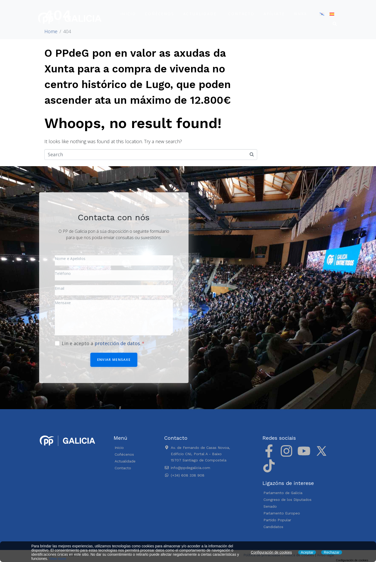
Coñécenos (159, 13)
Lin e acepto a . (103, 343)
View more (57, 559)
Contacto (241, 13)
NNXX (300, 13)
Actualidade (200, 13)
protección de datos (117, 343)
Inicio (128, 13)
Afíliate (274, 13)
